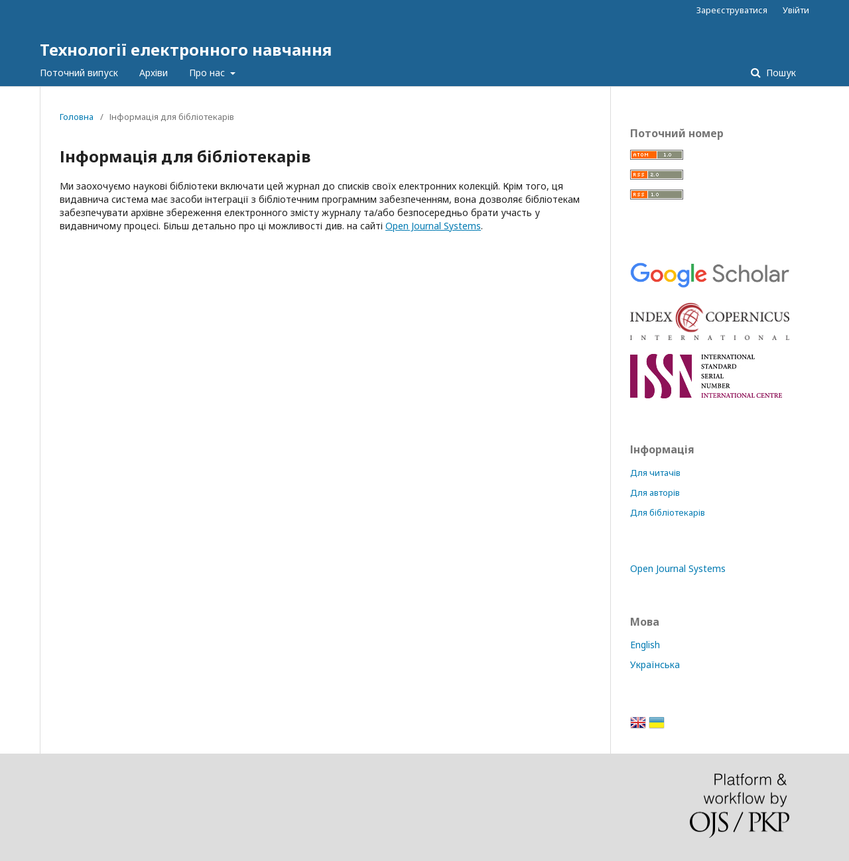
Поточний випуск (79, 72)
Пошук (779, 72)
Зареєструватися (731, 10)
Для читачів (655, 473)
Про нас (208, 72)
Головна (77, 117)
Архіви (153, 72)
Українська (655, 664)
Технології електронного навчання (186, 49)
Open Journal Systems (433, 225)
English (645, 644)
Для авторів (655, 492)
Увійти (796, 10)
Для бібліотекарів (667, 512)
